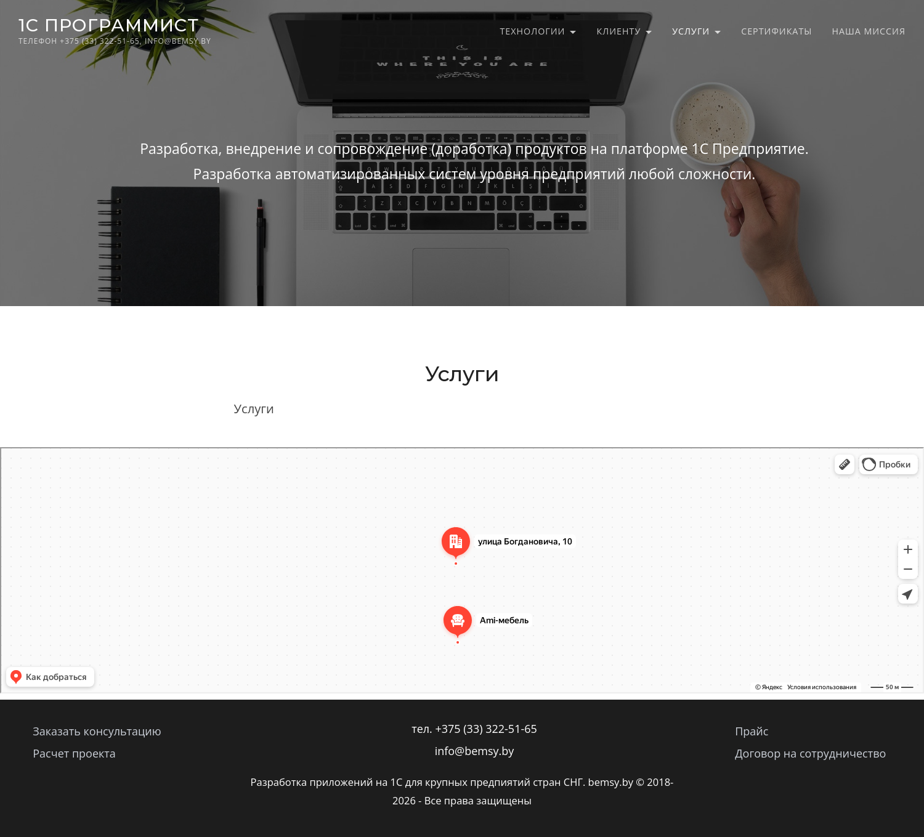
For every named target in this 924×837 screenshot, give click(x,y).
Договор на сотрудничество (810, 753)
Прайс (751, 731)
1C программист (108, 25)
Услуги (691, 31)
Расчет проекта (74, 753)
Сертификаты (776, 31)
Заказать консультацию (97, 731)
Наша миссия (869, 31)
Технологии (532, 31)
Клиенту (618, 31)
